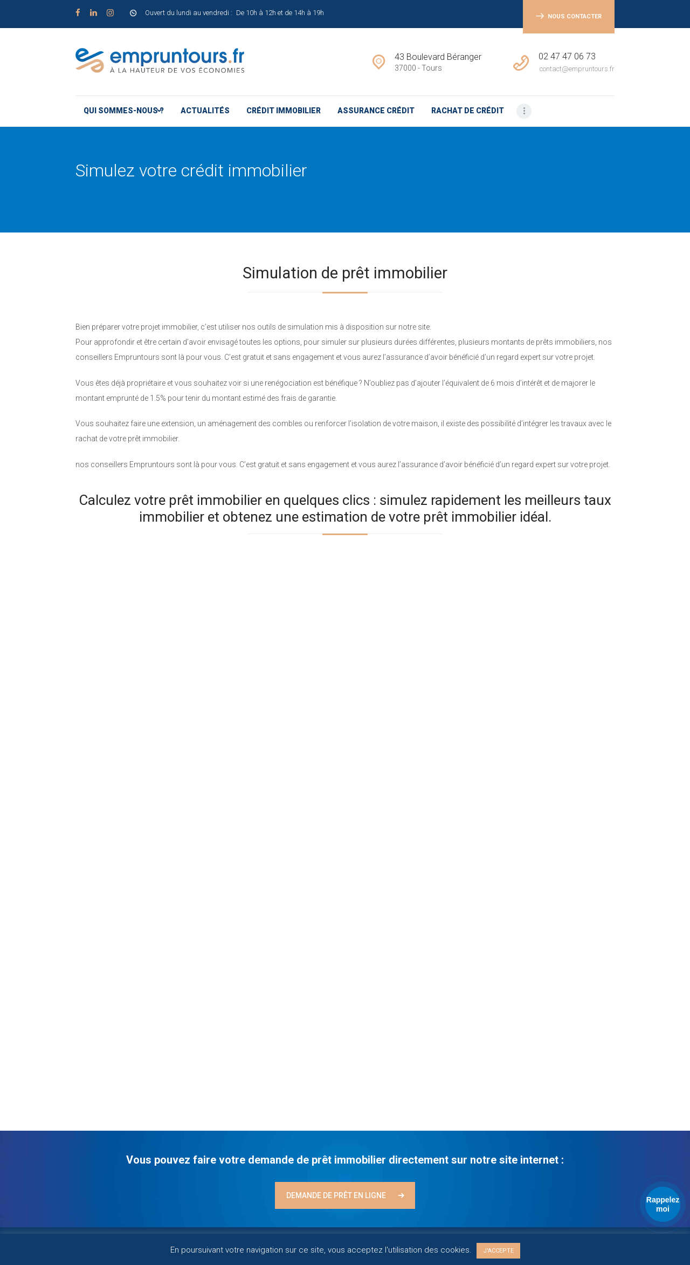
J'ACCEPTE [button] (498, 1250)
